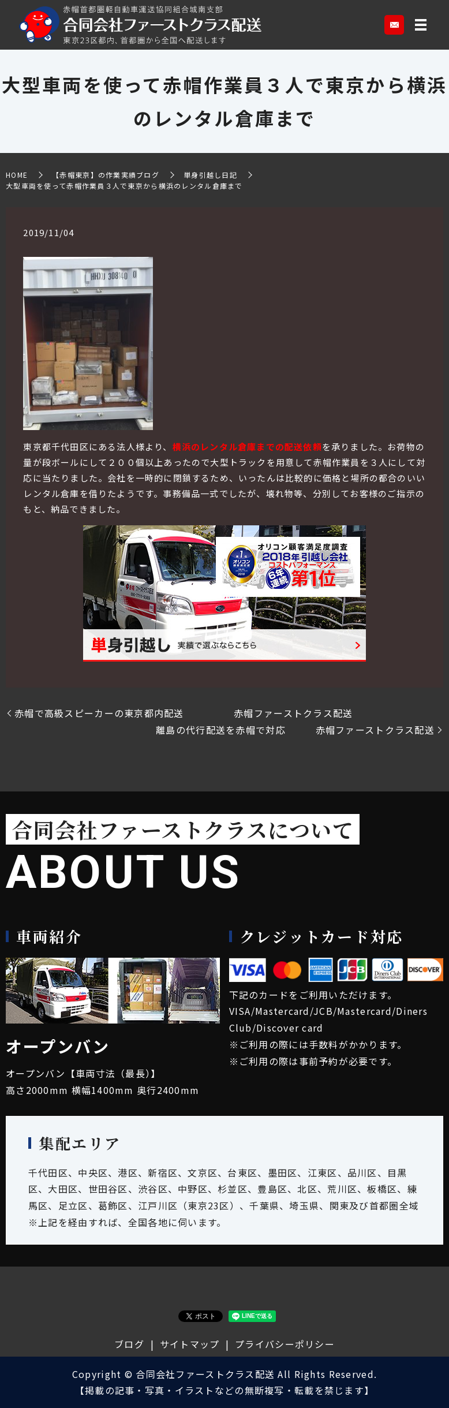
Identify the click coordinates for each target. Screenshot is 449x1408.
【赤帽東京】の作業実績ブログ (105, 175)
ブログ (129, 1344)
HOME (17, 175)
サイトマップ (190, 1344)
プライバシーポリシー (285, 1344)
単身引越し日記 (210, 175)
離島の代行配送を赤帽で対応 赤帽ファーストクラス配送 (295, 730)
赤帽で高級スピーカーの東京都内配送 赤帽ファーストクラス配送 (183, 713)
